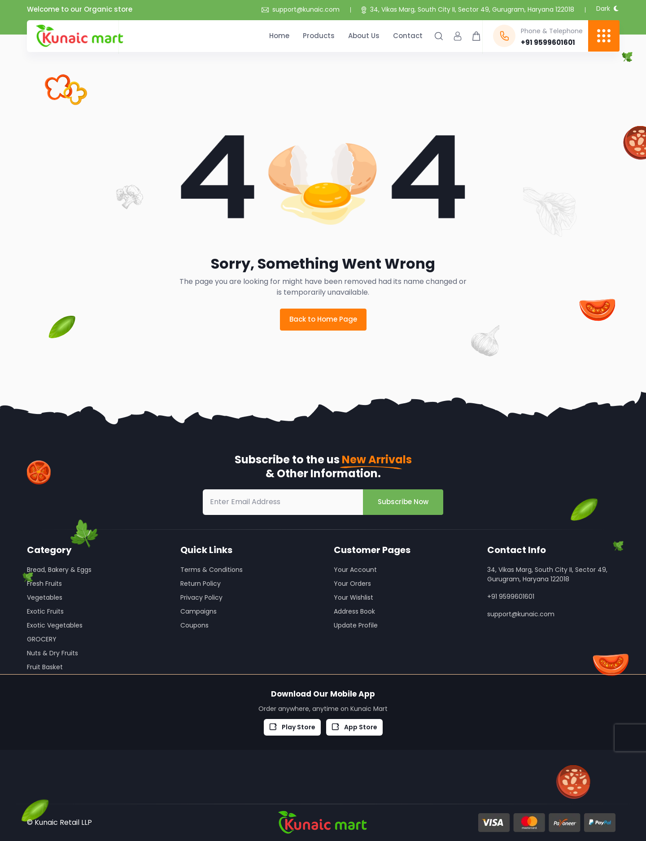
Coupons (194, 625)
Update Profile (356, 625)
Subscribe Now (403, 501)
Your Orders (352, 583)
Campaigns (198, 611)
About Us (364, 35)
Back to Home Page (323, 319)
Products (319, 35)
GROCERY (42, 639)
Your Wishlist (353, 597)
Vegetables (44, 597)
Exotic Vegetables (55, 625)
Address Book (354, 611)
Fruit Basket (45, 666)
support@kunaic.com (301, 9)
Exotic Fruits (45, 611)
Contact (408, 35)
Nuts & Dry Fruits (52, 653)
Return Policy (200, 583)
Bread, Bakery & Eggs (59, 569)
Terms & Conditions (211, 569)
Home (279, 35)
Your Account (355, 569)
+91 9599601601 (510, 596)
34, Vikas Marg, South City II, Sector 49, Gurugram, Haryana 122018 (472, 9)
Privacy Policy (201, 597)
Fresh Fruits (44, 583)
